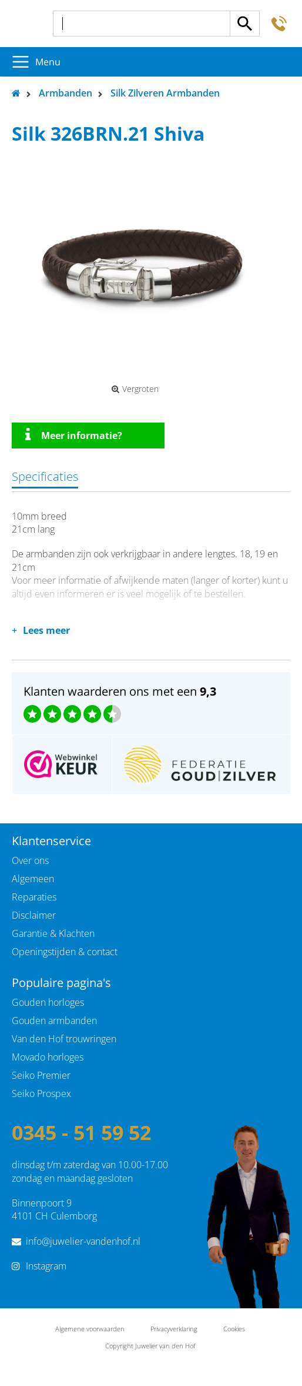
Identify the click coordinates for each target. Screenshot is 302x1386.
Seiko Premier (41, 1075)
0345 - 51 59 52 (81, 1132)
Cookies (234, 1328)
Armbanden (65, 93)
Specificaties (45, 476)
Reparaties (34, 896)
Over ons (30, 860)
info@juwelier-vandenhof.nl (83, 1241)
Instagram (46, 1265)
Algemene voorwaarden (90, 1328)
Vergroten (135, 389)
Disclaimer (34, 915)
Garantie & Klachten (53, 933)
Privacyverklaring (173, 1328)
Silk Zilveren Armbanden (165, 93)
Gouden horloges (48, 1002)
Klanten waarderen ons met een (120, 691)
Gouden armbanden (54, 1020)
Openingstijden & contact (65, 951)
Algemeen (33, 878)
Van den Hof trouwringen (64, 1038)
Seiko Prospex (41, 1093)
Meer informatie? (73, 435)
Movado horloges (47, 1057)
